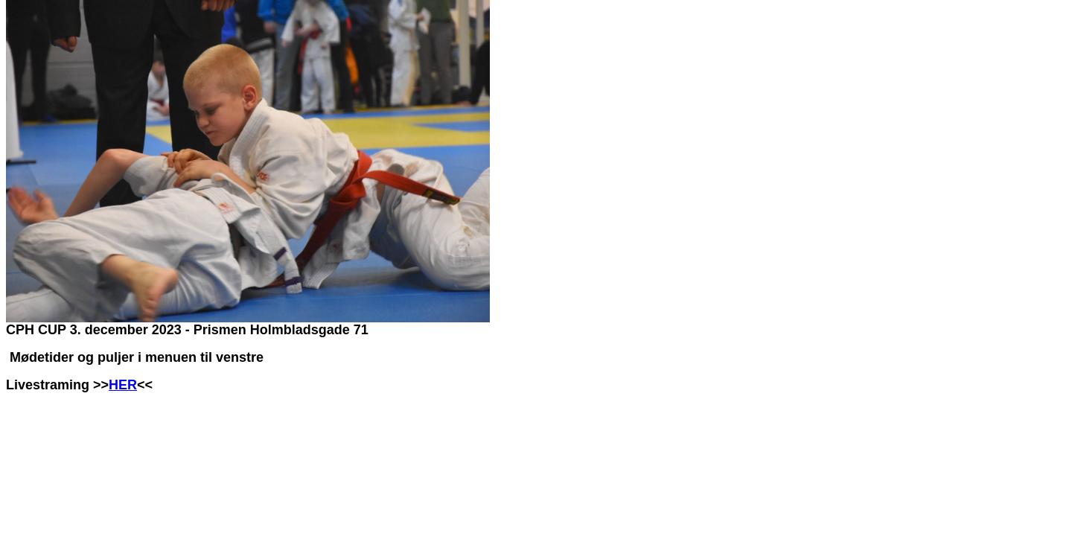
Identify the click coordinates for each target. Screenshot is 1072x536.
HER (123, 384)
